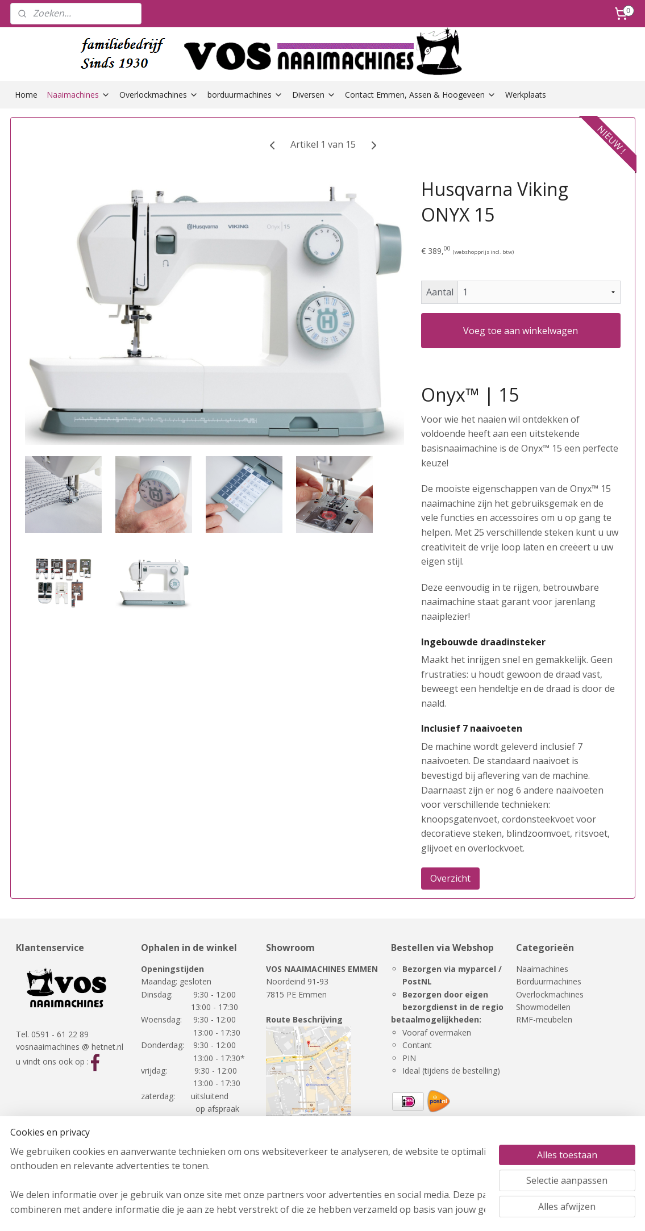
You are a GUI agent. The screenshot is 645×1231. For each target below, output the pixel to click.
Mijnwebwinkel (538, 1210)
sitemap (372, 1210)
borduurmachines (245, 94)
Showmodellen (543, 1007)
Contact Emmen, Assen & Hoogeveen (420, 94)
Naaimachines (78, 94)
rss (396, 1210)
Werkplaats (525, 94)
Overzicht (450, 878)
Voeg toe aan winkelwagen (520, 330)
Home (26, 94)
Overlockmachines (158, 94)
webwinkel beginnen (439, 1210)
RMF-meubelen (544, 1019)
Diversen (314, 94)
